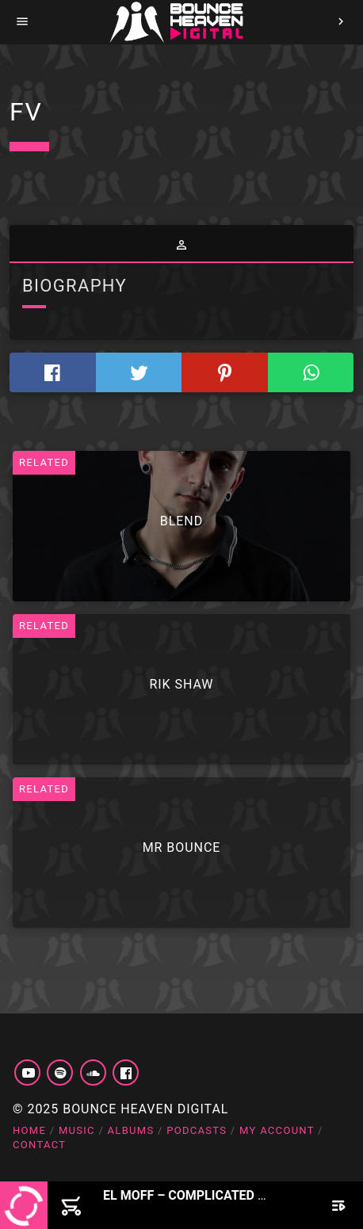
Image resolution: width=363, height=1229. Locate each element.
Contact (39, 1145)
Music (77, 1130)
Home (29, 1130)
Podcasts (196, 1130)
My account (277, 1130)
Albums (131, 1130)
